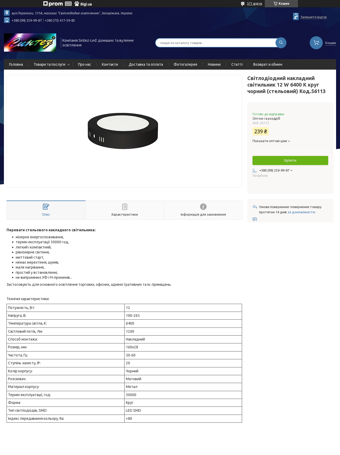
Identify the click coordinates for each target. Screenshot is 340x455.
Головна (16, 64)
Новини (214, 64)
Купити (290, 160)
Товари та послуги (49, 64)
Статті (237, 64)
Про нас (84, 64)
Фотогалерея (185, 64)
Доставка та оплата (146, 64)
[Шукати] (280, 42)
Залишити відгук (314, 17)
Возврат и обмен (267, 64)
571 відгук (254, 3)
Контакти (110, 64)
